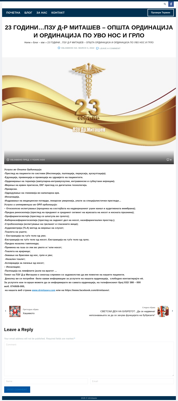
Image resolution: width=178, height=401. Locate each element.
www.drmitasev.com (43, 290)
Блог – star (39, 42)
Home (27, 42)
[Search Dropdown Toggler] (165, 4)
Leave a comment (110, 48)
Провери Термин (160, 12)
